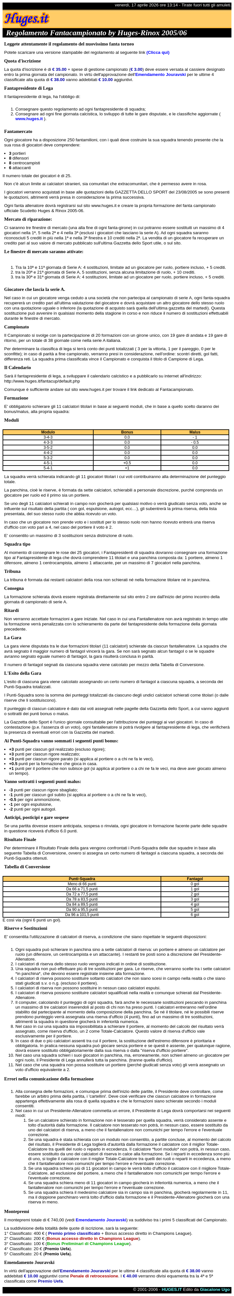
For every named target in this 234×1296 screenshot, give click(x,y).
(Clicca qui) (158, 52)
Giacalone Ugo (215, 1289)
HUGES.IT (172, 1289)
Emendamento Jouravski (160, 74)
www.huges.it (29, 118)
